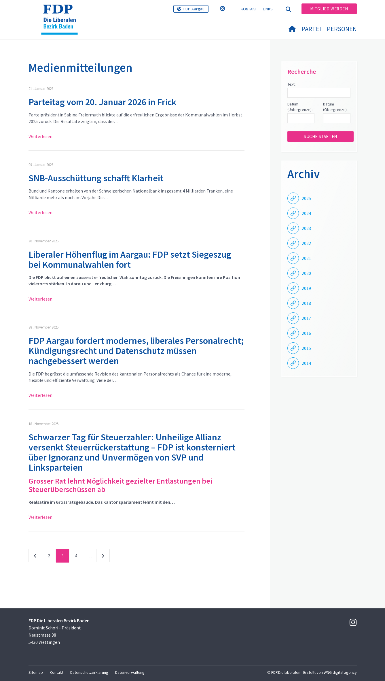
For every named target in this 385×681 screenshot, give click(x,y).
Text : (291, 84)
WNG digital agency (340, 672)
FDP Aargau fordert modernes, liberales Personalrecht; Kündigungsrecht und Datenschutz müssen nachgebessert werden (136, 351)
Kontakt (249, 9)
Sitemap (36, 672)
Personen (342, 29)
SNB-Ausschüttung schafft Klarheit (96, 178)
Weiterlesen (40, 136)
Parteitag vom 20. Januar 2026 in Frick (103, 102)
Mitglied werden (329, 9)
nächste (102, 557)
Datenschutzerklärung (89, 672)
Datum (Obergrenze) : (335, 106)
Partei (311, 29)
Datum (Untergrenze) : (300, 106)
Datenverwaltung (130, 672)
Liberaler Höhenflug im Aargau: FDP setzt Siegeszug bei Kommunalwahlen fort (130, 259)
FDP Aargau (194, 9)
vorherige (35, 557)
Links (268, 9)
